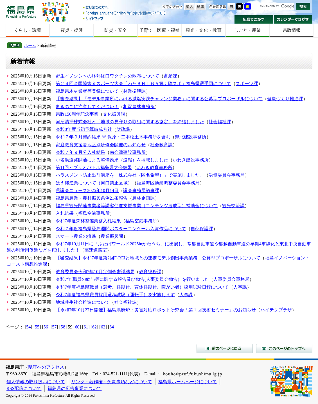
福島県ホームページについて (187, 381)
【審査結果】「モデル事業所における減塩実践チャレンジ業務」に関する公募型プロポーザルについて (159, 98)
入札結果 (65, 213)
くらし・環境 (27, 30)
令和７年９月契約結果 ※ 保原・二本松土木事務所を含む (113, 136)
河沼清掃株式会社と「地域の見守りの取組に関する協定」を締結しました (130, 121)
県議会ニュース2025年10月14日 (87, 190)
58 (63, 327)
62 (94, 327)
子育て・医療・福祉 (159, 30)
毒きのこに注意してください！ (87, 106)
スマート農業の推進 (76, 236)
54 (28, 327)
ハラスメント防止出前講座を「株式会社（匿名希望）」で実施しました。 (130, 175)
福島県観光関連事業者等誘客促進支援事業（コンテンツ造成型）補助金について (137, 205)
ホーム (30, 45)
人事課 (240, 287)
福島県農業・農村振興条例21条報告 (92, 198)
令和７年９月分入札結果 (80, 152)
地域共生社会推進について (83, 302)
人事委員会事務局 (231, 279)
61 (86, 327)
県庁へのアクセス (46, 367)
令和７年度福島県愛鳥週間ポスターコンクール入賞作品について (121, 228)
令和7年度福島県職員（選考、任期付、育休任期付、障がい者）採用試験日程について (142, 287)
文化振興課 (114, 114)
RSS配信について (23, 388)
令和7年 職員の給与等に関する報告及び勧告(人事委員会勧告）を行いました (132, 279)
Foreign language (124, 13)
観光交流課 (233, 205)
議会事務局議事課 (141, 190)
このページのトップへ (284, 348)
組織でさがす (253, 19)
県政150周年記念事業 (77, 114)
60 (77, 327)
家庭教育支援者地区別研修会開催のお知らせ (101, 144)
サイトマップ (124, 18)
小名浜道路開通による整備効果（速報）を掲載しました (112, 160)
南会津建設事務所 (128, 152)
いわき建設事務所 (191, 160)
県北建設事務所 (190, 136)
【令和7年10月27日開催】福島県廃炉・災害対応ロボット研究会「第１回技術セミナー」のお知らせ (156, 309)
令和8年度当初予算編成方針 (84, 129)
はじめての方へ (124, 7)
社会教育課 (161, 144)
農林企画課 (143, 198)
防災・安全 (115, 30)
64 (111, 327)
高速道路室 (95, 250)
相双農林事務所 (139, 106)
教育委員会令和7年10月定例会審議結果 (95, 271)
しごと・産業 (247, 30)
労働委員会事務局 (227, 175)
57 (54, 327)
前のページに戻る (225, 348)
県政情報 (292, 30)
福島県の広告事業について (75, 388)
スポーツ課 (247, 83)
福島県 (21, 11)
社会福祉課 (220, 121)
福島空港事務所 (94, 213)
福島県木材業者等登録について (87, 91)
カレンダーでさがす (293, 19)
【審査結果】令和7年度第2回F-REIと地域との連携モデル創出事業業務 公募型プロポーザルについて (158, 257)
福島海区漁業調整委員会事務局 (168, 183)
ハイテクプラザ (276, 309)
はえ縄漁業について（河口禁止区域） (94, 183)
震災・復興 (71, 30)
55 (37, 327)
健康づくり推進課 (285, 98)
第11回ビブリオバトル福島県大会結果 (94, 167)
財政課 (123, 129)
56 (46, 327)
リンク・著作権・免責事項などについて (111, 381)
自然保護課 (202, 228)
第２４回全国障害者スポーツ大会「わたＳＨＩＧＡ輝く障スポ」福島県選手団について (143, 83)
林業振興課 (134, 91)
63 (103, 327)
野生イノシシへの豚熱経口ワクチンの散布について (107, 76)
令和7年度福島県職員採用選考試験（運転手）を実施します (115, 294)
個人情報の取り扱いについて (35, 381)
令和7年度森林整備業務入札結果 (88, 220)
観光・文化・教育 (204, 30)
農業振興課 (112, 236)
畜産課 (170, 76)
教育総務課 (150, 271)
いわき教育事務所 (154, 167)
